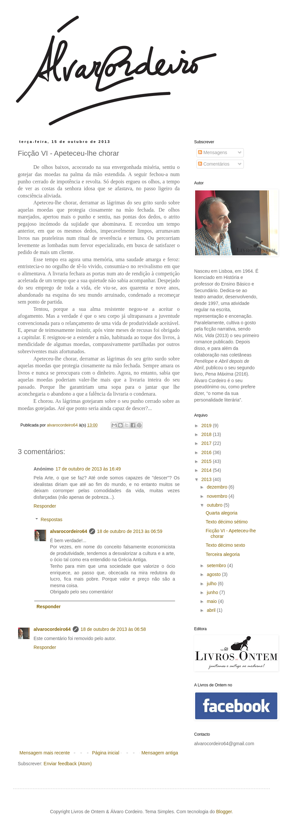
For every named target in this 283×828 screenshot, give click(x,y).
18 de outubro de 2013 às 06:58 (113, 629)
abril (212, 610)
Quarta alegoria (222, 513)
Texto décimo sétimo (227, 521)
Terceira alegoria (223, 554)
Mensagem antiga (160, 752)
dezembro (217, 487)
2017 (207, 443)
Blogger (224, 811)
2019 (207, 425)
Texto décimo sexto (225, 545)
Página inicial (105, 752)
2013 (207, 479)
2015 (207, 461)
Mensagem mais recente (44, 752)
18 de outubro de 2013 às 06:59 (130, 531)
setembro (217, 565)
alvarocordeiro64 (68, 531)
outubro (215, 505)
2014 (207, 470)
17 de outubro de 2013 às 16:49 (88, 469)
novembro (217, 496)
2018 (207, 434)
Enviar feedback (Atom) (68, 763)
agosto (214, 574)
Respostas (51, 519)
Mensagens (212, 152)
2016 (207, 452)
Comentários (213, 164)
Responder (45, 506)
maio (212, 601)
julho (212, 583)
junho (213, 592)
